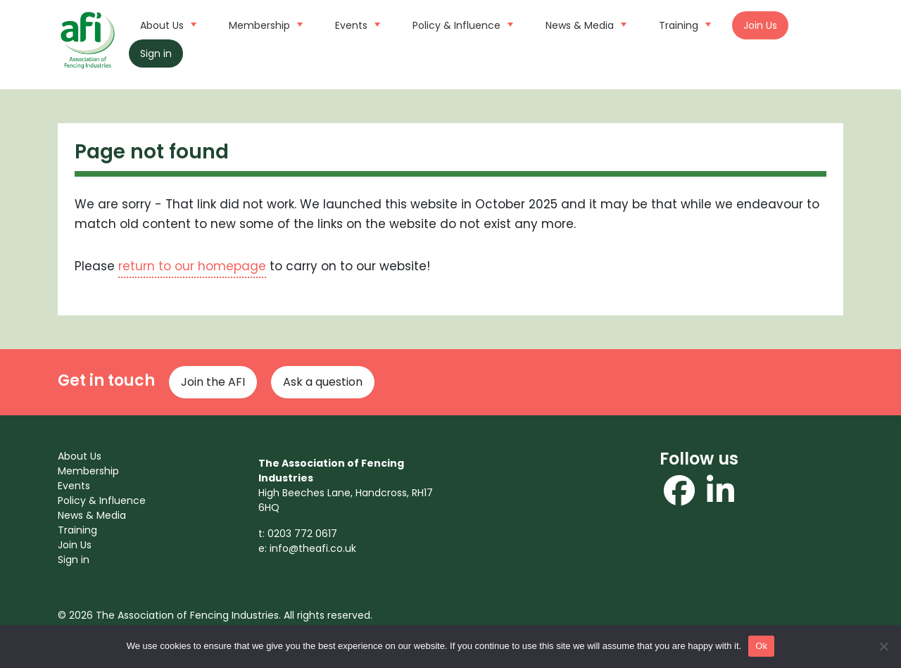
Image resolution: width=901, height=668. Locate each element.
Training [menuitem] (77, 530)
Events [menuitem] (74, 486)
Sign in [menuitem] (73, 560)
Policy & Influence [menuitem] (102, 500)
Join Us (760, 25)
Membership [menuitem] (88, 471)
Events (356, 24)
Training (683, 24)
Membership (264, 24)
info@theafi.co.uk (313, 548)
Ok (761, 646)
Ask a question (323, 382)
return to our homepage (192, 266)
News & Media (584, 24)
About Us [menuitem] (79, 456)
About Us (166, 24)
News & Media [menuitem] (92, 515)
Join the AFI (213, 382)
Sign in (156, 53)
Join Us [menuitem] (75, 545)
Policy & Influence (461, 24)
